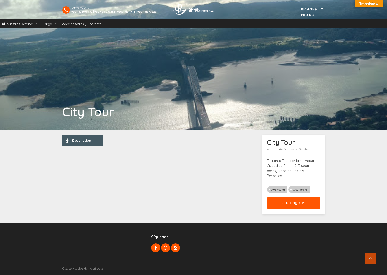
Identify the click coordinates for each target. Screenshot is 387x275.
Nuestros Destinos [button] (22, 23)
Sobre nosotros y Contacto (81, 24)
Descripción (78, 140)
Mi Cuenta (307, 15)
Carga (50, 23)
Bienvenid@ (309, 9)
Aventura (278, 189)
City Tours (300, 189)
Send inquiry (293, 203)
